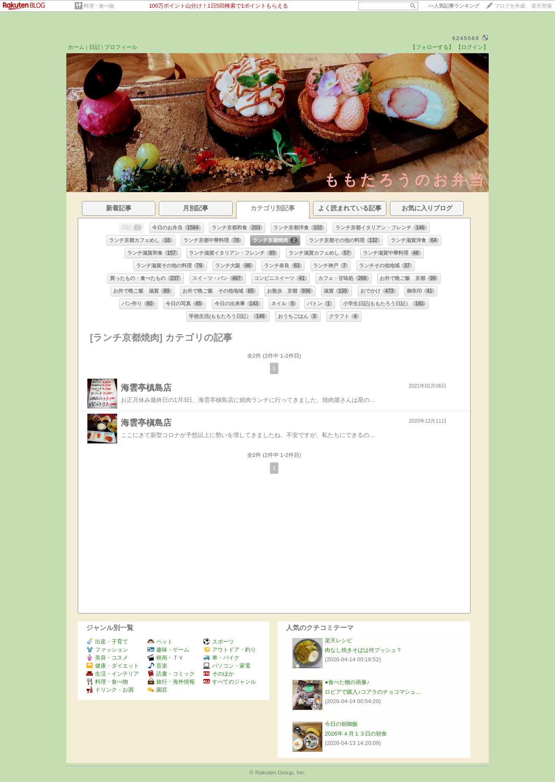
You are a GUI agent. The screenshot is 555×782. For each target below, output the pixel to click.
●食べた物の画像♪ (347, 682)
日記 (94, 47)
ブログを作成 (510, 6)
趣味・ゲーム (168, 649)
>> (453, 6)
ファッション (107, 649)
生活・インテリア (112, 674)
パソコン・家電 (226, 666)
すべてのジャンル (229, 682)
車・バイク (221, 657)
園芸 (157, 690)
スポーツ (218, 641)
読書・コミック (171, 674)
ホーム (76, 47)
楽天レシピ (338, 640)
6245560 (466, 38)
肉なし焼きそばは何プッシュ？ (363, 650)
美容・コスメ (107, 657)
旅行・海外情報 (171, 682)
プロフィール (120, 47)
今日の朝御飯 (341, 724)
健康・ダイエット (112, 666)
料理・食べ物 (99, 6)
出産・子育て (107, 641)
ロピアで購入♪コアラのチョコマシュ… (373, 692)
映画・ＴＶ (165, 657)
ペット (160, 641)
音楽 (157, 666)
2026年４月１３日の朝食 (356, 733)
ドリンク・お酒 (109, 690)
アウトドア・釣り (229, 649)
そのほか (218, 674)
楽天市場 (541, 6)
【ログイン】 (472, 47)
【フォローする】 (432, 47)
